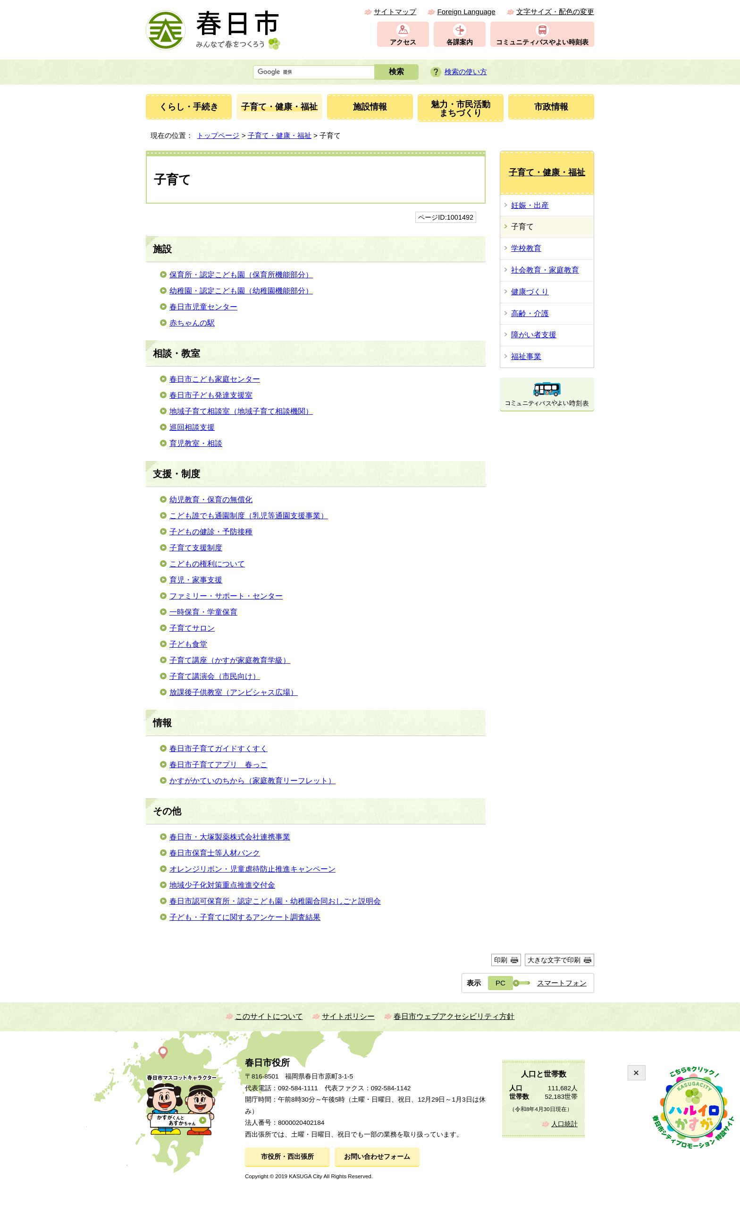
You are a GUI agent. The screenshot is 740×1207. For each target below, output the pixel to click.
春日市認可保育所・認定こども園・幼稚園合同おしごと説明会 (275, 901)
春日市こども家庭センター (214, 379)
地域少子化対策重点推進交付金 (222, 885)
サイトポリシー (348, 1016)
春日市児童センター (203, 307)
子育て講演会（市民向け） (214, 676)
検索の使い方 (466, 72)
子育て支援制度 (195, 548)
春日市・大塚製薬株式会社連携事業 (229, 837)
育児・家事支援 (195, 580)
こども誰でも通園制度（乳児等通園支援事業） (248, 516)
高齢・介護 (530, 313)
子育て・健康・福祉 (279, 135)
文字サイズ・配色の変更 (555, 12)
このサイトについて (269, 1016)
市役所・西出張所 (287, 1156)
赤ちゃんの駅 (192, 323)
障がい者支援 (533, 335)
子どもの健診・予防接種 (210, 532)
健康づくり (530, 292)
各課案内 (459, 42)
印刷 (500, 960)
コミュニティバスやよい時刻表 (542, 42)
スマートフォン (562, 983)
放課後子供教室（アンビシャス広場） (233, 692)
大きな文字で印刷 (554, 960)
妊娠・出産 (530, 205)
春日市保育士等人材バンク (214, 853)
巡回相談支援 (192, 427)
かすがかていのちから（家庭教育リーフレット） (252, 781)
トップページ (218, 135)
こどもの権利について (207, 564)
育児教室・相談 (195, 443)
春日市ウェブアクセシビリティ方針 (454, 1016)
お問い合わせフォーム (377, 1156)
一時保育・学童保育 (203, 612)
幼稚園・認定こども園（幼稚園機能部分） (241, 291)
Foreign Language (466, 12)
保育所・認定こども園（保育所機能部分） (241, 275)
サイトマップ (395, 12)
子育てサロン (192, 628)
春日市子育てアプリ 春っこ (218, 765)
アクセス (403, 42)
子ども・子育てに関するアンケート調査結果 (244, 917)
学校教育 (526, 248)
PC (500, 983)
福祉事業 (526, 356)
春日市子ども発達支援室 (210, 395)
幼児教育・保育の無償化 (210, 500)
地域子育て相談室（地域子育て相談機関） (241, 411)
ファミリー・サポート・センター (226, 596)
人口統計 (564, 1124)
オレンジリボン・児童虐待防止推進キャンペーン (252, 869)
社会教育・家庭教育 (545, 270)
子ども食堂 (188, 644)
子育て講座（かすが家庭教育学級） (229, 660)
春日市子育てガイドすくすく (218, 749)
